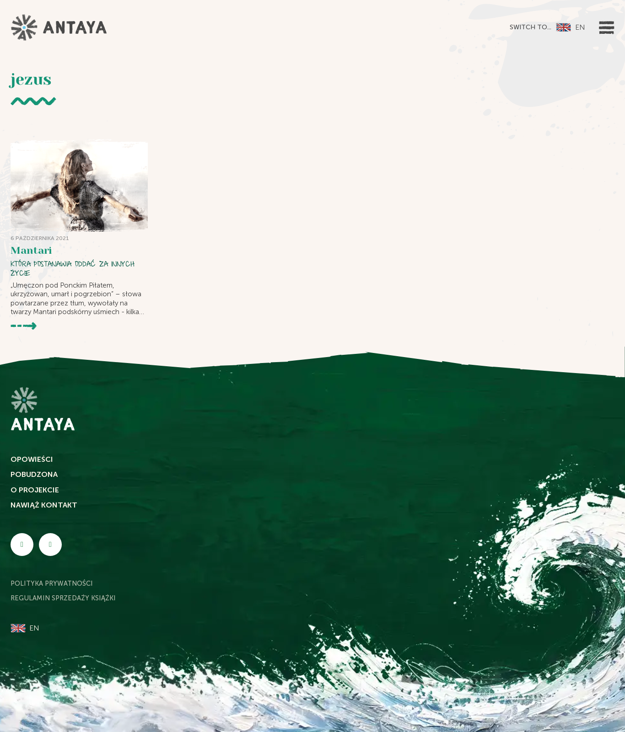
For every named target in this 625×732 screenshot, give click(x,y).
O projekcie (35, 490)
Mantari (31, 250)
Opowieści (32, 459)
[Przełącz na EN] (570, 28)
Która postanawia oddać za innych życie (73, 268)
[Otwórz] (606, 28)
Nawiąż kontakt (44, 505)
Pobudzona (34, 474)
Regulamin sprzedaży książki (63, 598)
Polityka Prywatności (52, 583)
